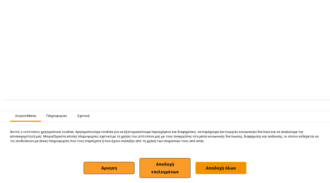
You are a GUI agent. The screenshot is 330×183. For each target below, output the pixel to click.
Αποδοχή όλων (221, 168)
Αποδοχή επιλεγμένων (165, 168)
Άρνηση (109, 168)
